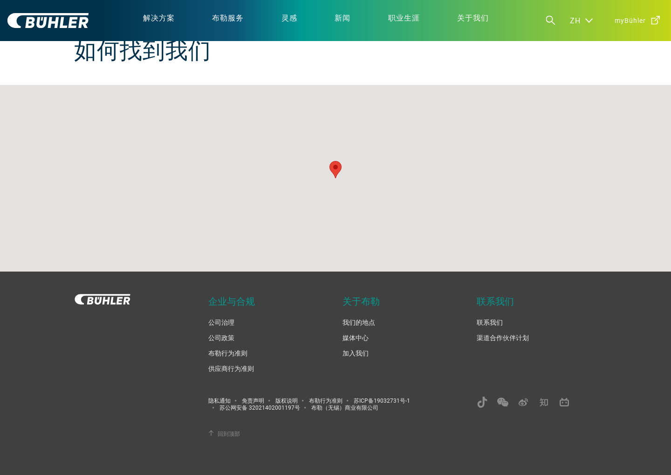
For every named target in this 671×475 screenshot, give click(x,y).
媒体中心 (355, 337)
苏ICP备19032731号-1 (382, 400)
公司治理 (221, 322)
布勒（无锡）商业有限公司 (344, 407)
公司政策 (221, 337)
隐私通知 (219, 400)
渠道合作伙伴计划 (503, 337)
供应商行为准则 (231, 368)
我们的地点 (358, 322)
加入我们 (355, 353)
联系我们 (490, 322)
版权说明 (286, 400)
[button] (335, 169)
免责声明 (253, 400)
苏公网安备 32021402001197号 (259, 407)
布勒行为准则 (227, 353)
